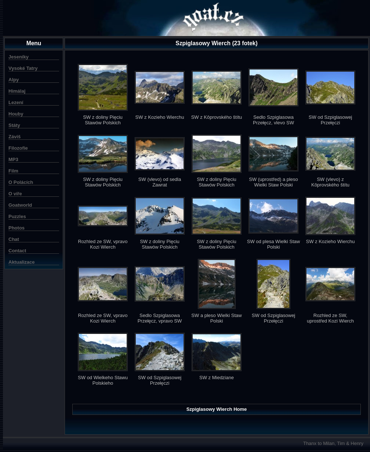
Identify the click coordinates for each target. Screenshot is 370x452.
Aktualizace (21, 262)
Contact (17, 250)
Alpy (13, 79)
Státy (14, 125)
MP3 (13, 159)
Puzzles (17, 216)
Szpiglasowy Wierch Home (216, 409)
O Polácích (20, 182)
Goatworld (20, 205)
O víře (15, 193)
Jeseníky (18, 57)
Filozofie (18, 148)
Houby (15, 114)
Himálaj (16, 91)
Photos (16, 228)
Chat (13, 239)
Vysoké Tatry (23, 68)
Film (13, 171)
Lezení (15, 102)
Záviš (14, 136)
